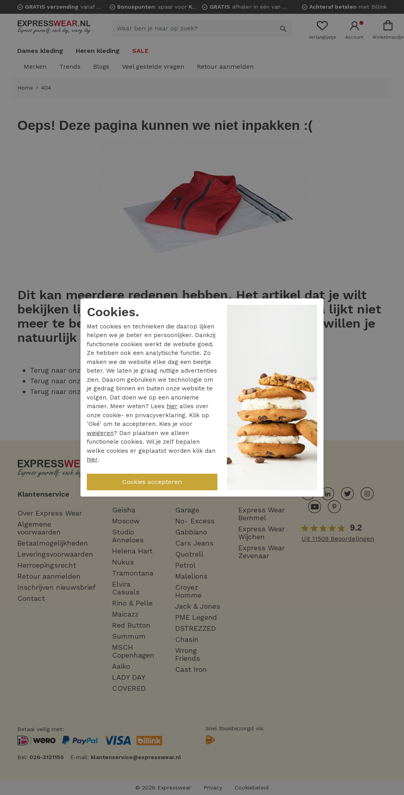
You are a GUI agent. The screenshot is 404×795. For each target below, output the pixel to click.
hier (172, 406)
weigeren (100, 433)
